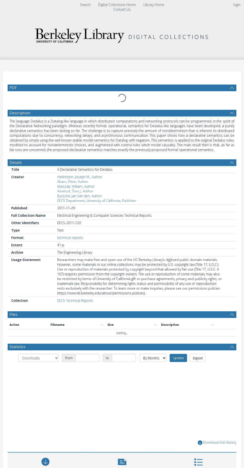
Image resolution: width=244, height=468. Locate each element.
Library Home (153, 4)
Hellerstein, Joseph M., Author (79, 177)
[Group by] (38, 358)
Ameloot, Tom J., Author (75, 191)
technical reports (70, 237)
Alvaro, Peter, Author (72, 181)
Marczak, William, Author (75, 186)
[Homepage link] (122, 34)
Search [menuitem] (85, 4)
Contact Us (122, 9)
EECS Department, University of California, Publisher (96, 200)
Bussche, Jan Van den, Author (79, 196)
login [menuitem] (236, 4)
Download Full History (217, 442)
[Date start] (87, 358)
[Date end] (124, 358)
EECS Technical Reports (75, 300)
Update (178, 358)
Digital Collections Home (117, 4)
